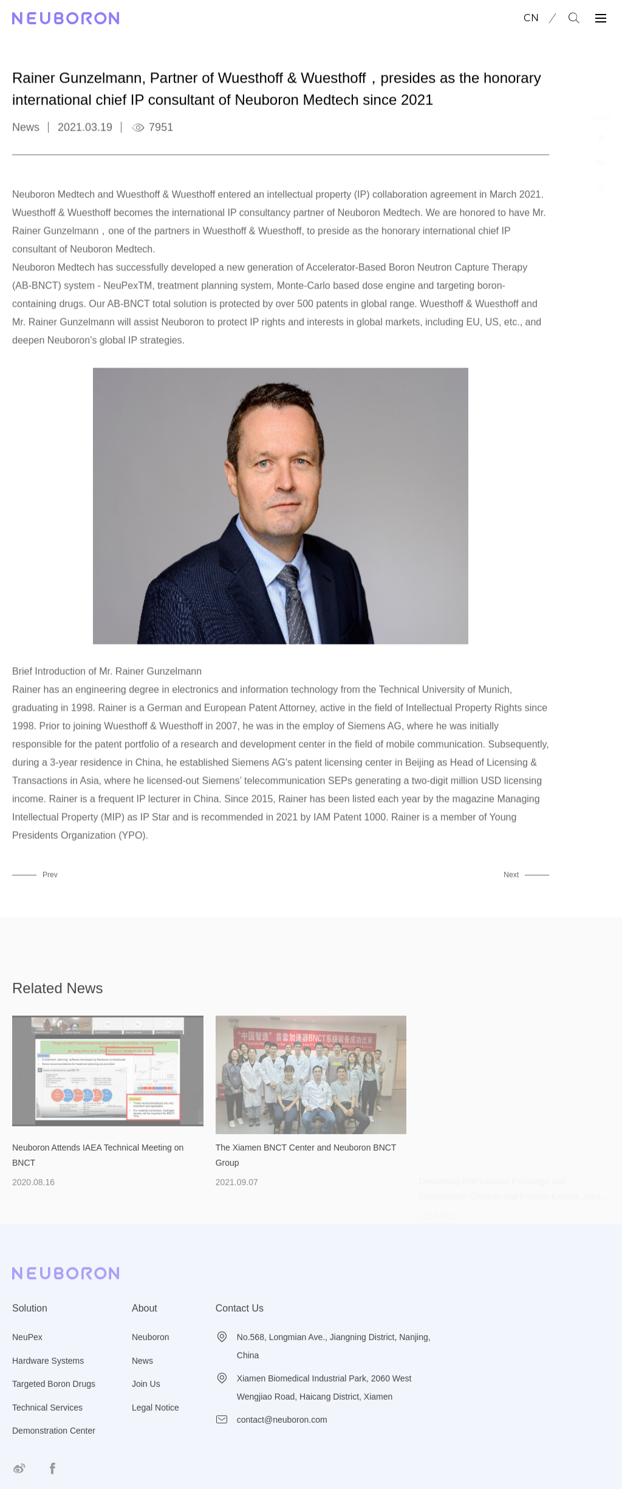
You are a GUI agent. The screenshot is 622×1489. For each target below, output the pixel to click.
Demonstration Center (53, 1446)
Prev (50, 875)
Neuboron (150, 1353)
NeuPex (27, 1353)
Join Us (146, 1400)
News (142, 1376)
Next (511, 875)
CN (531, 18)
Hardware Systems (48, 1376)
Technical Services (47, 1423)
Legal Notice (155, 1423)
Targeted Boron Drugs (53, 1400)
